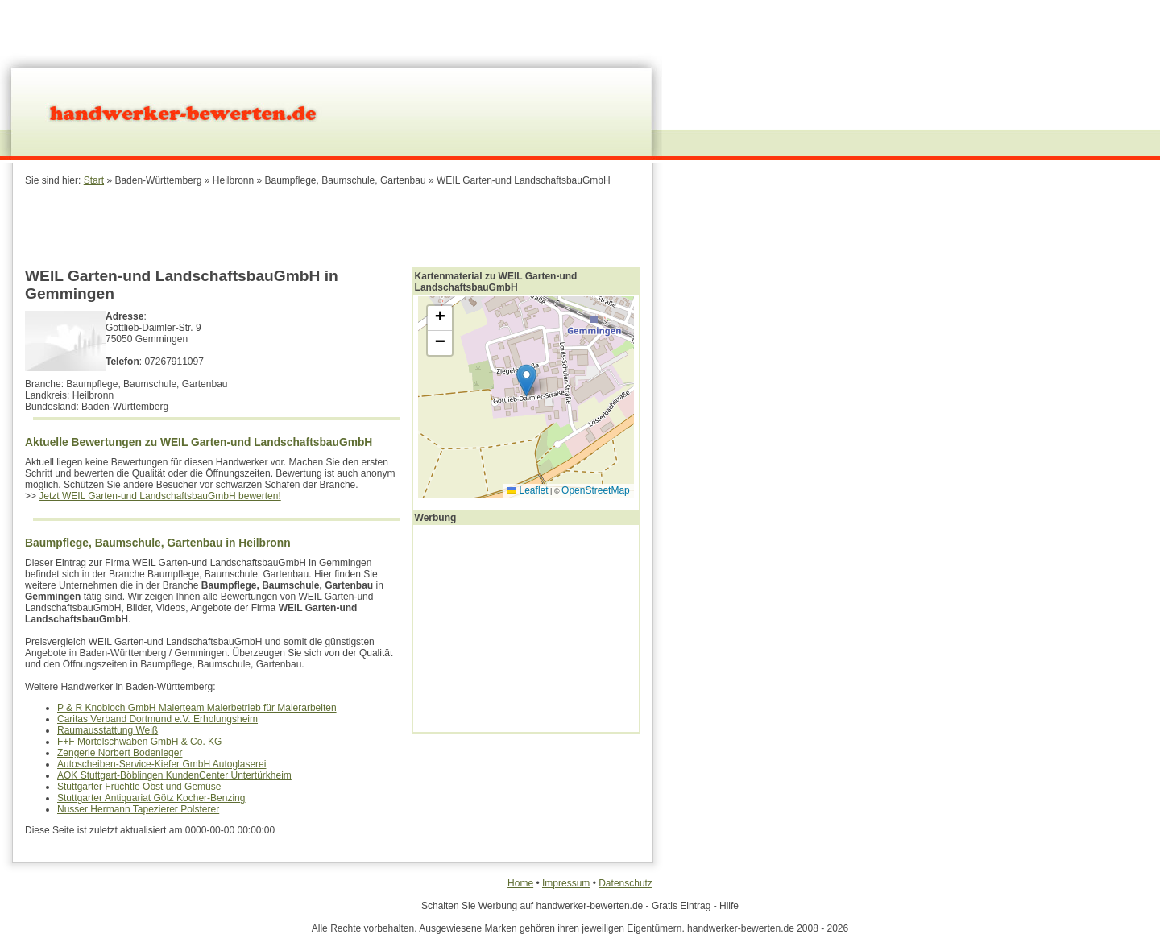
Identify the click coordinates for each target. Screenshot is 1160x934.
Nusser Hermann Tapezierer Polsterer (138, 809)
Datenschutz (625, 883)
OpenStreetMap (595, 490)
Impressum (566, 883)
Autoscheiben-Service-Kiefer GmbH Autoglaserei (161, 764)
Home (520, 883)
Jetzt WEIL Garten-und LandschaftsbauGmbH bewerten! (159, 496)
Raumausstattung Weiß (107, 730)
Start (94, 180)
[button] (526, 380)
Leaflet (527, 490)
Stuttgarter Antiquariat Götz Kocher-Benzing (151, 798)
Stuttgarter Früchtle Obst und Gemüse (139, 786)
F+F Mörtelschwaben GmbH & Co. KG (139, 741)
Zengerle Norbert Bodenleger (119, 752)
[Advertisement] (332, 225)
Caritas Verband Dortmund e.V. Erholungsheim (157, 719)
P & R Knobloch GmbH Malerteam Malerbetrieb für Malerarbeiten (197, 707)
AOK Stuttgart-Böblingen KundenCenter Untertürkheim (174, 775)
